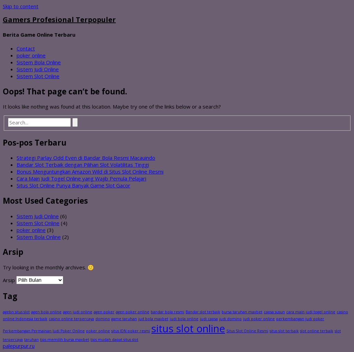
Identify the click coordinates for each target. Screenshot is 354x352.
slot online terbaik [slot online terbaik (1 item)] (316, 330)
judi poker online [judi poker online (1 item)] (259, 318)
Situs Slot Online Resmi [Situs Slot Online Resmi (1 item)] (247, 330)
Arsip (9, 279)
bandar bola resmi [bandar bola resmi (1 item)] (167, 311)
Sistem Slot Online (38, 76)
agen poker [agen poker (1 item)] (104, 311)
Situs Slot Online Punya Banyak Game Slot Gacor (73, 185)
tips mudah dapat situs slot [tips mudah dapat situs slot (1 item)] (114, 339)
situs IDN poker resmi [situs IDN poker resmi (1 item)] (130, 330)
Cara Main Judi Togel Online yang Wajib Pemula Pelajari (81, 178)
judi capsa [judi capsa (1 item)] (209, 318)
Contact (26, 48)
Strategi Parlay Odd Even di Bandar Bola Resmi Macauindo (86, 157)
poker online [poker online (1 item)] (98, 330)
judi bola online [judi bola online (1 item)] (184, 318)
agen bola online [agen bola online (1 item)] (46, 311)
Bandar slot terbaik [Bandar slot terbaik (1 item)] (203, 311)
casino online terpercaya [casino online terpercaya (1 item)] (71, 318)
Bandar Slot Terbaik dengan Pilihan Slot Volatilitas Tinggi (83, 164)
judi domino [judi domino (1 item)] (230, 318)
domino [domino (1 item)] (102, 318)
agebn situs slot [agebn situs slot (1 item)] (16, 311)
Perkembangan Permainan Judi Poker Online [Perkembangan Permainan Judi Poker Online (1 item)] (44, 330)
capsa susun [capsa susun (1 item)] (274, 311)
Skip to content (20, 6)
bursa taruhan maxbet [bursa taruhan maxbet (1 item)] (242, 311)
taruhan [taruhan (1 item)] (31, 339)
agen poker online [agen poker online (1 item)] (132, 311)
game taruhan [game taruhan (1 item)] (124, 318)
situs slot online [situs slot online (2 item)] (188, 328)
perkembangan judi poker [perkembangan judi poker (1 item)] (300, 318)
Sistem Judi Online (38, 69)
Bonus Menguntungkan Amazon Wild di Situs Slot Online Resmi (90, 171)
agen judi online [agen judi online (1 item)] (77, 311)
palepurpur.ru (19, 345)
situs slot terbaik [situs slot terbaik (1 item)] (284, 330)
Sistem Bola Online (39, 62)
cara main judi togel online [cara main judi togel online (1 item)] (310, 311)
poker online (31, 55)
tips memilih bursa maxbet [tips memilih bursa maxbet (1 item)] (64, 339)
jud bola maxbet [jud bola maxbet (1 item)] (153, 318)
